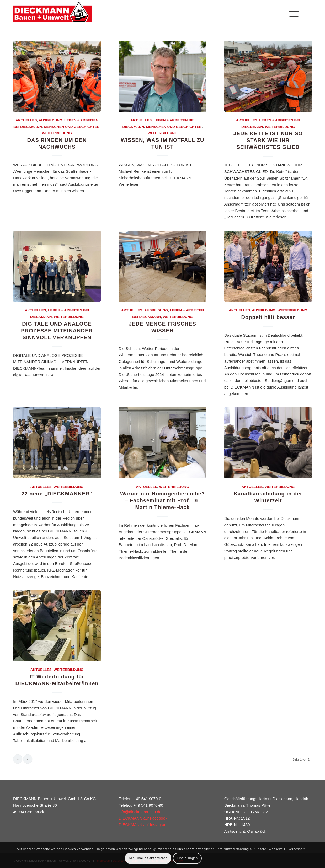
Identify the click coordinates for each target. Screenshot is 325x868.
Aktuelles (26, 120)
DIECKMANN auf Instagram (143, 824)
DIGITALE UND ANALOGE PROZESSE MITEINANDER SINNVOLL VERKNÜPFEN (57, 330)
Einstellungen (187, 858)
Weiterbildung (57, 133)
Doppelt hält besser (268, 317)
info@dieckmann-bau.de (140, 812)
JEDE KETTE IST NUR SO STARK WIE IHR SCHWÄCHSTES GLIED (268, 140)
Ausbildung (50, 120)
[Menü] (292, 14)
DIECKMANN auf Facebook (143, 818)
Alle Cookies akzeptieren (148, 858)
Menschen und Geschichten (71, 127)
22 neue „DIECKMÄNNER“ (57, 494)
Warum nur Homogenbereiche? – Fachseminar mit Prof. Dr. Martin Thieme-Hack (162, 500)
